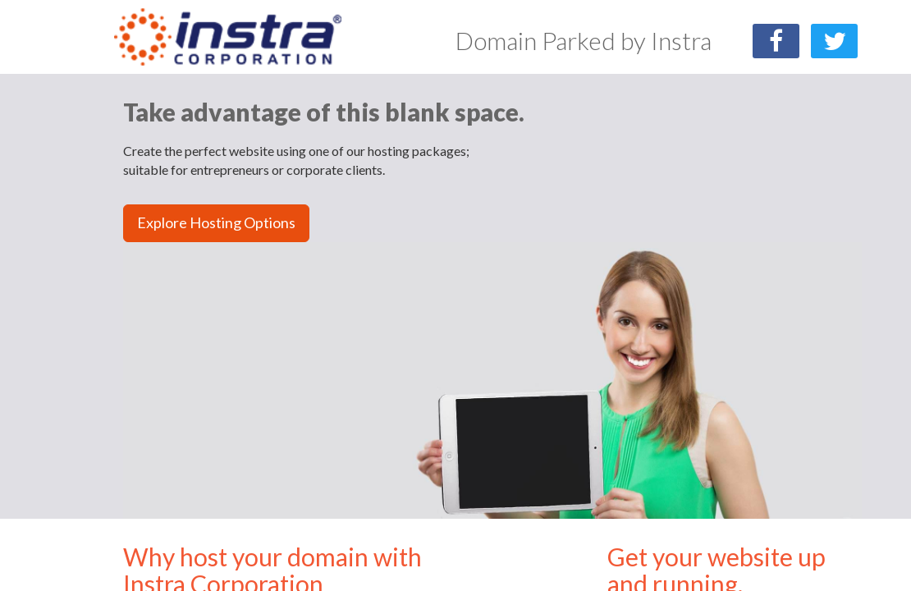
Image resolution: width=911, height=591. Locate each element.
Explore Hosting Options (216, 222)
